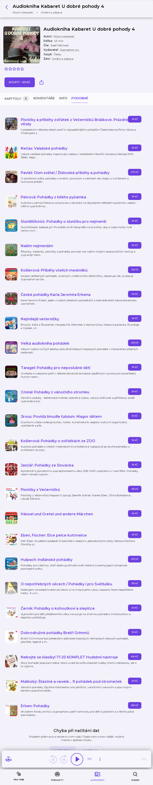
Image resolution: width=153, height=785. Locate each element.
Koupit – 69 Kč (19, 82)
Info (63, 98)
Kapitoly (16, 98)
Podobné (79, 98)
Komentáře (44, 98)
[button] (56, 8)
